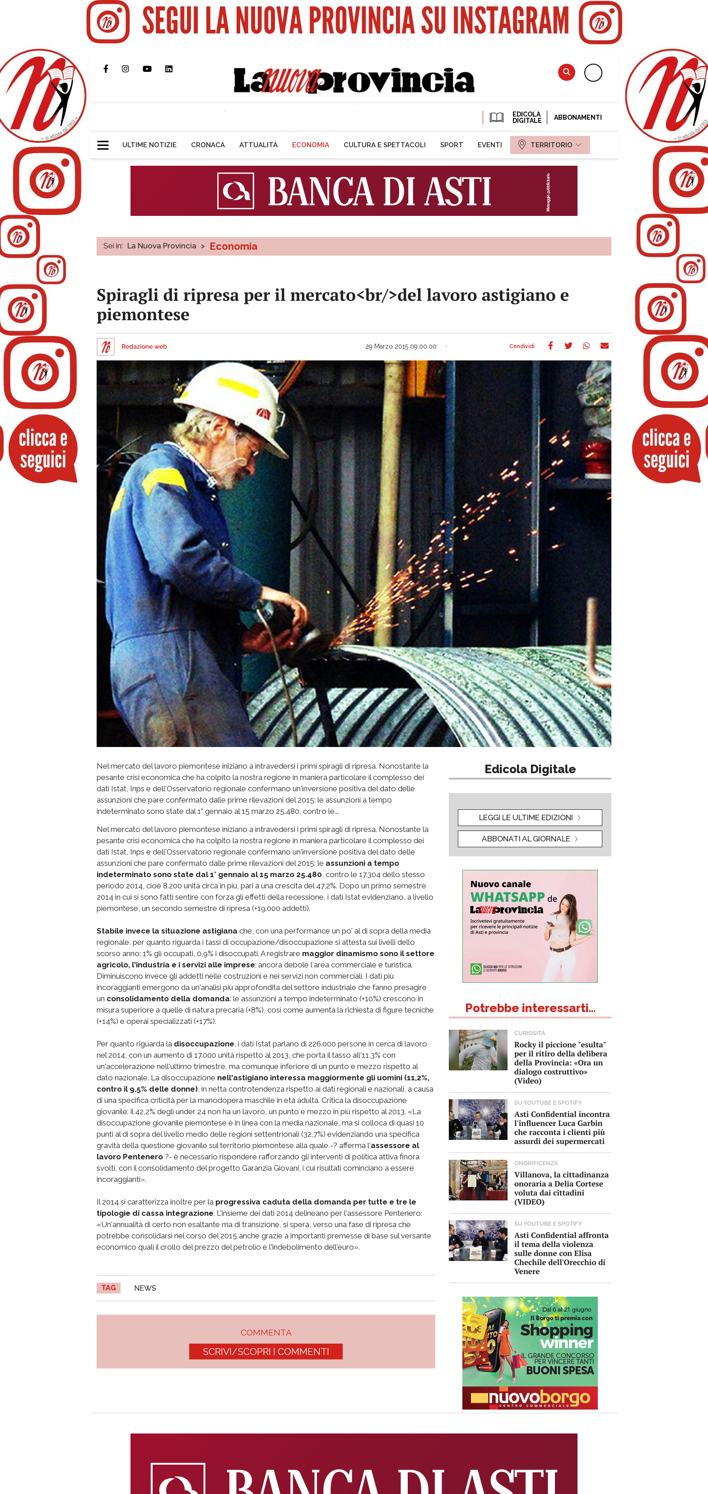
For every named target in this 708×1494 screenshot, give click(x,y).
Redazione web (144, 346)
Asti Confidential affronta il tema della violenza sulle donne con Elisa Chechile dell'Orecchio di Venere (561, 1253)
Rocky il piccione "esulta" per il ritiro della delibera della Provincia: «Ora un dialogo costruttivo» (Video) (560, 1062)
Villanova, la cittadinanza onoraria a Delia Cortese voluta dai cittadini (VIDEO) (561, 1188)
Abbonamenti (578, 117)
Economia (233, 246)
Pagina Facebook (112, 69)
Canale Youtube (154, 69)
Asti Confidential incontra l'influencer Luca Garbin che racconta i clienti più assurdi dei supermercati (562, 1127)
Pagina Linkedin (175, 69)
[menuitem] (149, 145)
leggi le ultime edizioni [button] (526, 817)
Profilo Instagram (132, 69)
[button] (106, 141)
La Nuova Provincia (161, 245)
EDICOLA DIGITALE (515, 117)
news (145, 1288)
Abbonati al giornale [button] (526, 838)
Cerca (566, 72)
